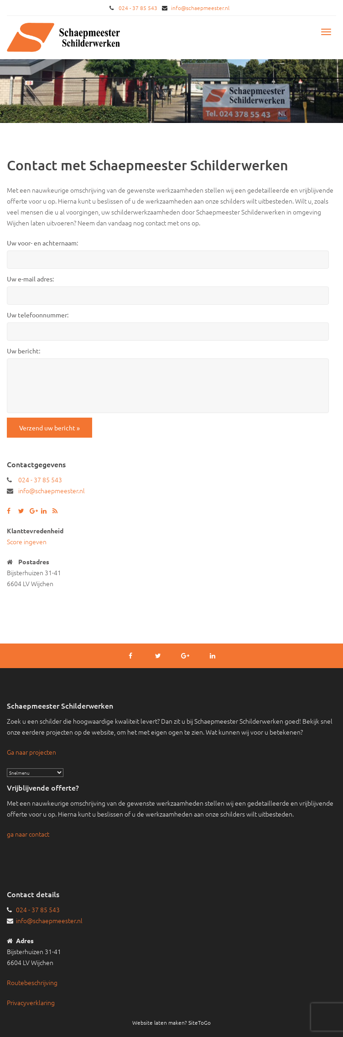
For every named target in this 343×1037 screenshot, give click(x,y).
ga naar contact (28, 833)
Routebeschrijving (32, 982)
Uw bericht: (23, 351)
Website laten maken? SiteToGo (171, 1022)
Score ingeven (27, 541)
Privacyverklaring (31, 1002)
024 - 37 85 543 (138, 7)
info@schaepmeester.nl (200, 7)
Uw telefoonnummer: (37, 315)
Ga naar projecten (31, 751)
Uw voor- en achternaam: (42, 243)
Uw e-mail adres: (30, 279)
